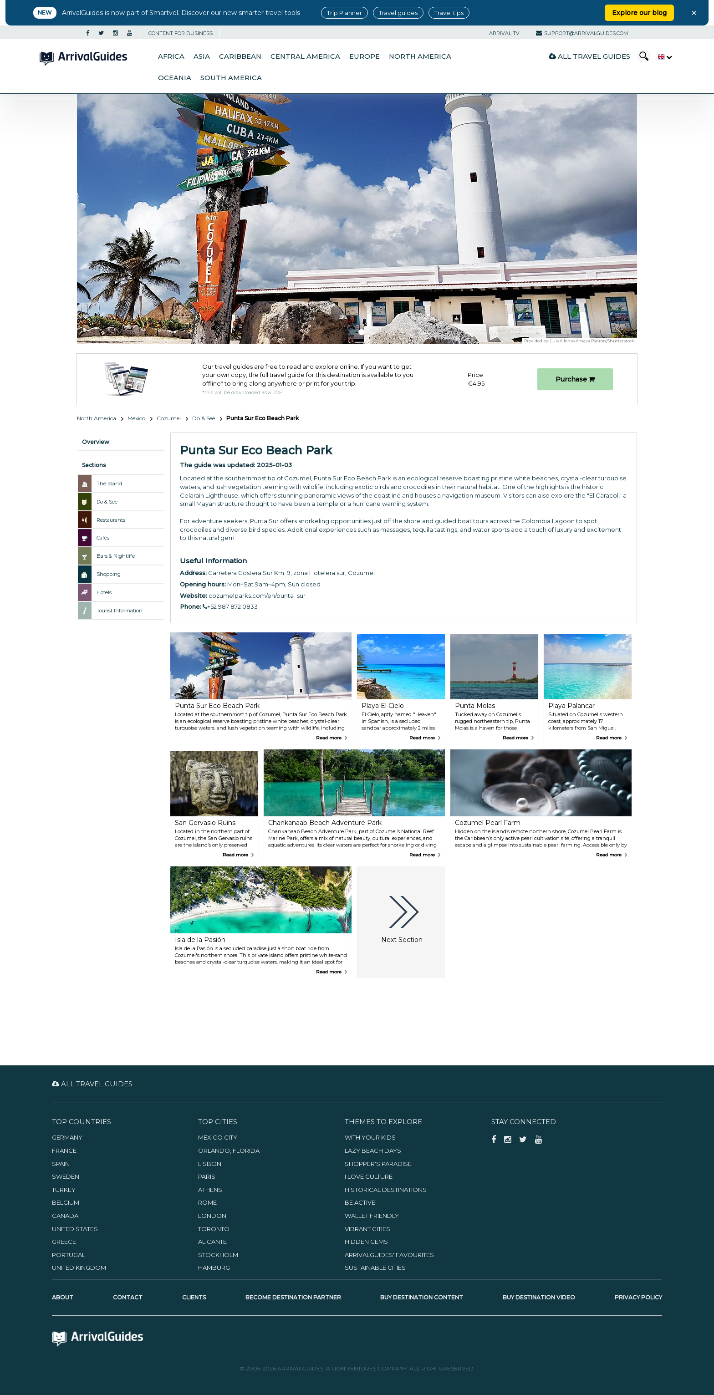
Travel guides (398, 12)
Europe (364, 56)
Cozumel (169, 418)
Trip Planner (344, 12)
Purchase (575, 379)
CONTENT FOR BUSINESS (180, 33)
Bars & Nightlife (116, 556)
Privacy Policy (638, 1297)
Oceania (174, 78)
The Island (109, 483)
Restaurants (111, 520)
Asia (202, 56)
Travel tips (449, 12)
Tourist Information (120, 610)
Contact (128, 1297)
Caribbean (240, 56)
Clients (194, 1297)
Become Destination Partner (293, 1297)
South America (231, 78)
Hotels (104, 592)
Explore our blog (639, 13)
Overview (95, 441)
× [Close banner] (694, 12)
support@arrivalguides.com (582, 33)
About (62, 1297)
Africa (171, 56)
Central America (305, 56)
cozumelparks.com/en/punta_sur (257, 595)
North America (420, 56)
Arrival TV (504, 33)
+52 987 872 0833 (230, 606)
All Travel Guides (589, 56)
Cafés (103, 538)
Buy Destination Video (539, 1297)
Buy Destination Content (421, 1297)
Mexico (136, 418)
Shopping (109, 574)
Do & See (203, 418)
